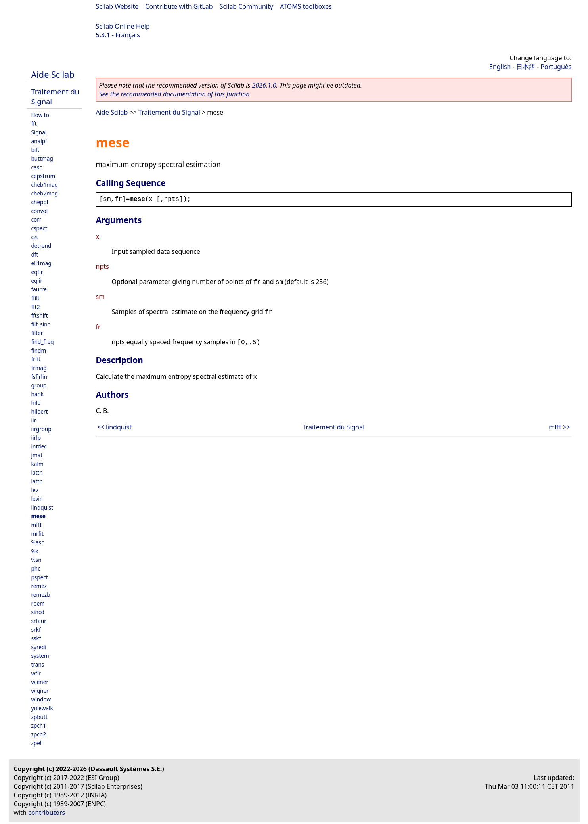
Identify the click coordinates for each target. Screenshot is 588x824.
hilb (36, 402)
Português (555, 66)
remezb (40, 594)
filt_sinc (40, 324)
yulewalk (42, 708)
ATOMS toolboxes (306, 6)
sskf (36, 638)
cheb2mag (44, 193)
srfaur (38, 621)
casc (36, 167)
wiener (40, 682)
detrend (41, 245)
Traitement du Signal (169, 112)
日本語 (525, 66)
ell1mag (41, 263)
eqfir (37, 272)
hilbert (39, 411)
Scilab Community (246, 6)
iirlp (36, 437)
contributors (46, 812)
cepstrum (43, 176)
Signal (39, 132)
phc (35, 568)
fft (34, 123)
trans (37, 664)
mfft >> (559, 427)
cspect (39, 228)
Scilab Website (117, 6)
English (500, 66)
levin (37, 498)
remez (39, 586)
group (39, 385)
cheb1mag (44, 184)
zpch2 (38, 734)
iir (33, 420)
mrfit (37, 533)
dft (34, 254)
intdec (39, 446)
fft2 (35, 306)
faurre (39, 289)
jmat (37, 455)
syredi (38, 647)
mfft (36, 525)
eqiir (37, 280)
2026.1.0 (264, 85)
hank (37, 394)
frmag (39, 368)
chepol (39, 202)
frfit (35, 359)
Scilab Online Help (123, 26)
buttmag (42, 158)
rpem (38, 603)
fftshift (39, 315)
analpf (39, 141)
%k (35, 551)
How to (40, 115)
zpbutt (39, 717)
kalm (37, 464)
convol (39, 211)
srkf (36, 629)
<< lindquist (114, 427)
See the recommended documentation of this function (174, 94)
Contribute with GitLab (179, 6)
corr (36, 219)
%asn (38, 542)
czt (34, 237)
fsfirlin (39, 376)
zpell (37, 743)
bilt (35, 149)
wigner (40, 690)
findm (38, 350)
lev (34, 490)
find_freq (42, 341)
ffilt (35, 298)
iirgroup (41, 429)
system (40, 655)
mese (38, 516)
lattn (37, 472)
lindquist (42, 507)
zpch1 (38, 725)
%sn (36, 559)
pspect (39, 577)
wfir (36, 673)
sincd (37, 612)
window (41, 699)
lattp (37, 481)
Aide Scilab (53, 74)
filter (37, 333)
